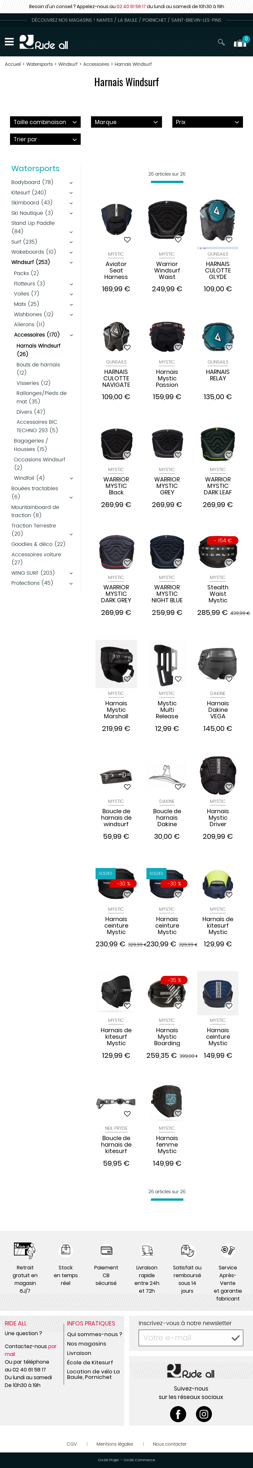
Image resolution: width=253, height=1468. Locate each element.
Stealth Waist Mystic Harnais (218, 594)
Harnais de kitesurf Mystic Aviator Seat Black (116, 1036)
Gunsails (218, 254)
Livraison (79, 1353)
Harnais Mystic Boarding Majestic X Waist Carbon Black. (167, 1036)
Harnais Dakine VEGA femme (218, 710)
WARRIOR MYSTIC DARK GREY (116, 594)
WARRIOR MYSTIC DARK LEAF (218, 486)
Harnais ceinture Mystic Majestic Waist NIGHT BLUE (167, 925)
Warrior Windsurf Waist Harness (167, 270)
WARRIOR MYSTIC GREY (167, 486)
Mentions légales (115, 1444)
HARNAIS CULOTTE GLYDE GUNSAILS (218, 270)
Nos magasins (86, 1343)
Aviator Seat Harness (116, 270)
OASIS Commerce (139, 1460)
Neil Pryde (116, 1128)
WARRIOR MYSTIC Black (116, 486)
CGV (72, 1444)
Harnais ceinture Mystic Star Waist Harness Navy (218, 1036)
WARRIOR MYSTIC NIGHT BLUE (167, 594)
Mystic (116, 254)
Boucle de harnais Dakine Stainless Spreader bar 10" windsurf (167, 817)
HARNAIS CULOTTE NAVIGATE (116, 378)
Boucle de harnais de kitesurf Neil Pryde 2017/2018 (116, 1144)
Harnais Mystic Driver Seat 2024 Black (218, 817)
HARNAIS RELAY (218, 375)
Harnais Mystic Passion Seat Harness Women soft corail (167, 378)
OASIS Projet (108, 1460)
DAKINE (217, 693)
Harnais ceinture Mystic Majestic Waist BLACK (116, 925)
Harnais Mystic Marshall (116, 710)
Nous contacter (170, 1444)
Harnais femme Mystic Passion (167, 1144)
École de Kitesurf (90, 1362)
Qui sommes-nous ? (94, 1334)
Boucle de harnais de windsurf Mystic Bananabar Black (116, 817)
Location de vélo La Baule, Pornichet (93, 1374)
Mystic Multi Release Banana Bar (167, 710)
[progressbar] (167, 182)
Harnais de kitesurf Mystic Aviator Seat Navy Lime (217, 925)
